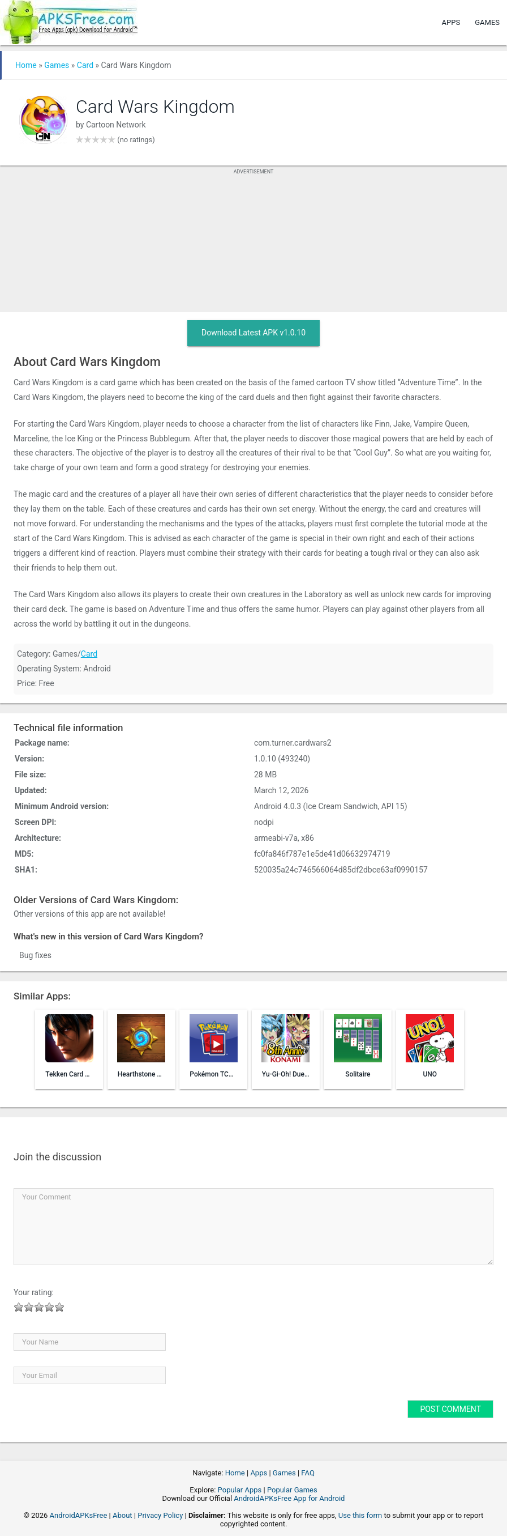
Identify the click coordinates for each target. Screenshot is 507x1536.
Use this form (360, 1515)
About (122, 1515)
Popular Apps (240, 1490)
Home (26, 65)
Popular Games (292, 1490)
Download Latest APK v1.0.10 (253, 332)
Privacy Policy (160, 1515)
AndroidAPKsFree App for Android (289, 1498)
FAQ (307, 1473)
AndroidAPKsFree (79, 1515)
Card (85, 65)
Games (487, 22)
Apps (451, 22)
